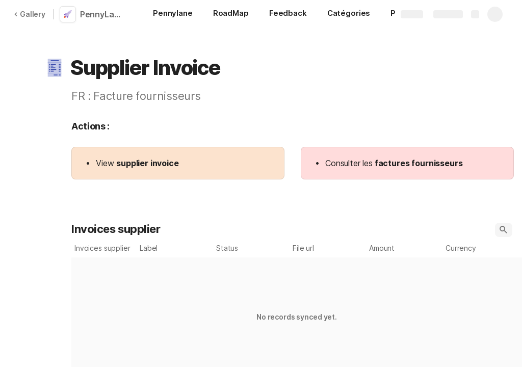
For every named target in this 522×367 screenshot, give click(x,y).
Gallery (29, 14)
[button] (54, 68)
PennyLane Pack (103, 14)
